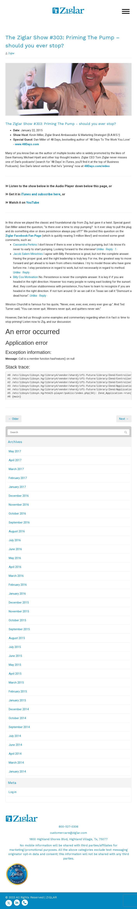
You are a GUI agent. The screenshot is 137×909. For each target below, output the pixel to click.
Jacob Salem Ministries (28, 254)
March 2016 (16, 576)
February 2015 (18, 691)
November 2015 (19, 611)
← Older (13, 419)
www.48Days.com (27, 144)
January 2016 (17, 593)
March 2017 (16, 469)
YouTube (32, 202)
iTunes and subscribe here (40, 194)
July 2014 (15, 736)
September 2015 (19, 629)
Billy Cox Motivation (25, 277)
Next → (124, 419)
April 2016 (15, 567)
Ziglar (11, 53)
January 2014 (17, 771)
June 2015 (15, 656)
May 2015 (15, 665)
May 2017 (15, 451)
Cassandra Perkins (25, 244)
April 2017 (15, 460)
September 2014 (19, 727)
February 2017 (18, 478)
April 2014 (15, 753)
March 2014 (16, 762)
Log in (12, 792)
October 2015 (17, 620)
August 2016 (17, 531)
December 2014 (19, 709)
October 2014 (17, 718)
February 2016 (18, 584)
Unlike (100, 249)
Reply (109, 249)
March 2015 (16, 682)
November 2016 (19, 504)
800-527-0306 (68, 826)
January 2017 (17, 487)
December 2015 (19, 602)
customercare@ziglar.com (68, 833)
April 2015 (15, 673)
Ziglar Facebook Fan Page (23, 235)
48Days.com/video (97, 166)
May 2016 (15, 558)
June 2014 (15, 745)
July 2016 (15, 540)
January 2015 (17, 700)
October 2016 (17, 513)
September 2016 (19, 522)
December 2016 (19, 496)
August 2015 (17, 638)
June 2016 (15, 549)
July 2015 (15, 647)
